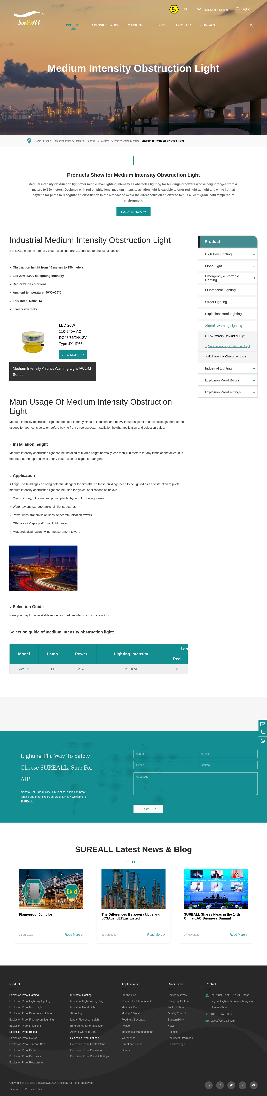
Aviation (126, 1025)
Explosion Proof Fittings (223, 392)
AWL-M (24, 669)
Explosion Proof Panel (22, 1050)
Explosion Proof (104, 25)
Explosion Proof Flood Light (26, 1007)
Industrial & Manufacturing (137, 1031)
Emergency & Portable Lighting (222, 278)
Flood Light (213, 266)
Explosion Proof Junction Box (27, 1044)
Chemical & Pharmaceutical (138, 1001)
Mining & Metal (131, 1013)
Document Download (180, 1038)
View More (72, 355)
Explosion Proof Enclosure (25, 1056)
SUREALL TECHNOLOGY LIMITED (46, 1082)
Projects (173, 1031)
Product (73, 25)
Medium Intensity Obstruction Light (163, 140)
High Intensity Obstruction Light (227, 356)
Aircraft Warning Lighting (125, 140)
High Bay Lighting (218, 254)
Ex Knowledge (176, 1044)
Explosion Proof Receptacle (26, 1062)
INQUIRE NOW (133, 211)
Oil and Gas (129, 995)
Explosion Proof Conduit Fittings (89, 1056)
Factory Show (176, 1007)
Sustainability (176, 1019)
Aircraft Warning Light (83, 1031)
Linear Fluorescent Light (85, 1019)
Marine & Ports (131, 1007)
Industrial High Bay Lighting (87, 1001)
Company (184, 25)
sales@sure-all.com (216, 9)
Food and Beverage (134, 1019)
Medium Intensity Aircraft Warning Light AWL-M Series (52, 371)
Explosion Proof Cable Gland (87, 1044)
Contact (208, 25)
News (171, 1025)
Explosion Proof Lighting (223, 314)
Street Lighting (216, 302)
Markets (135, 25)
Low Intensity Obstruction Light (226, 336)
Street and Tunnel (132, 1044)
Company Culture (178, 1001)
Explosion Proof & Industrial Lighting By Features (81, 140)
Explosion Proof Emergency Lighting (31, 1013)
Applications (130, 984)
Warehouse (128, 1038)
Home (37, 140)
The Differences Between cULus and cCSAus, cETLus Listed (130, 916)
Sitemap (14, 1089)
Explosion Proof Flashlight (25, 1025)
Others (126, 1050)
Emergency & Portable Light (87, 1025)
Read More (74, 934)
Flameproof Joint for (35, 914)
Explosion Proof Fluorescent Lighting (31, 1019)
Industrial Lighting (218, 368)
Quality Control (177, 1013)
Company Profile (178, 995)
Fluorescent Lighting (220, 290)
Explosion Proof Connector (86, 1050)
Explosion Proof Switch (23, 1038)
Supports (160, 25)
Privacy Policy (33, 1089)
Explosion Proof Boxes (222, 380)
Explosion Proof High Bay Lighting (30, 1001)
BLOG (184, 9)
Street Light (77, 1013)
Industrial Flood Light (83, 1007)
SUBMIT (148, 809)
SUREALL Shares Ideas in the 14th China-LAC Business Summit (212, 916)
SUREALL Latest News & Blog (133, 849)
